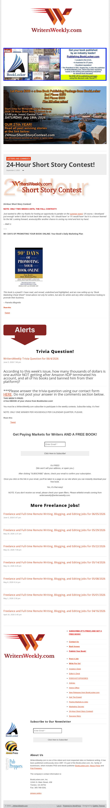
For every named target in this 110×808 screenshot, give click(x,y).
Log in (59, 806)
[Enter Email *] (55, 444)
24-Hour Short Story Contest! (81, 711)
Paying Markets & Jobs (78, 702)
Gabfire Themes (99, 806)
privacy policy (36, 793)
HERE (7, 394)
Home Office (74, 688)
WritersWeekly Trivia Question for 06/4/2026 (30, 358)
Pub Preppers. (36, 768)
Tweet (7, 313)
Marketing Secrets (76, 707)
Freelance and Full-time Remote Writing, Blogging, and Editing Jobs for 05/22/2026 (54, 546)
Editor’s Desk (74, 674)
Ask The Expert (75, 697)
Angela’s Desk (75, 669)
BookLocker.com (82, 766)
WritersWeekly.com (20, 806)
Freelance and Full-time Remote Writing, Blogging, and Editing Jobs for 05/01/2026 (54, 594)
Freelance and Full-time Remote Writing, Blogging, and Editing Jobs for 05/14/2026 (54, 562)
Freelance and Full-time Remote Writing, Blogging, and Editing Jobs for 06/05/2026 (54, 514)
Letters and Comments (18, 159)
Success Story (75, 716)
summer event (76, 214)
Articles (72, 683)
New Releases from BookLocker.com (84, 692)
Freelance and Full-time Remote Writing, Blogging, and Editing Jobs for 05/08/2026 (54, 578)
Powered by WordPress (72, 806)
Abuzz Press (95, 766)
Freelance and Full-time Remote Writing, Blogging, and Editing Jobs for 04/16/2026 (54, 611)
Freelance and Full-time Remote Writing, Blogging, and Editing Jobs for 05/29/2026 (54, 530)
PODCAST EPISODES (78, 678)
